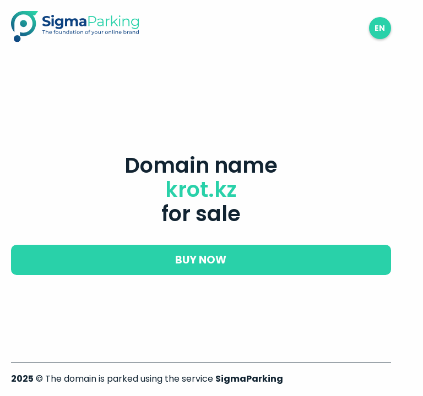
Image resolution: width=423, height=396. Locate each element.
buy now (200, 259)
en (380, 28)
